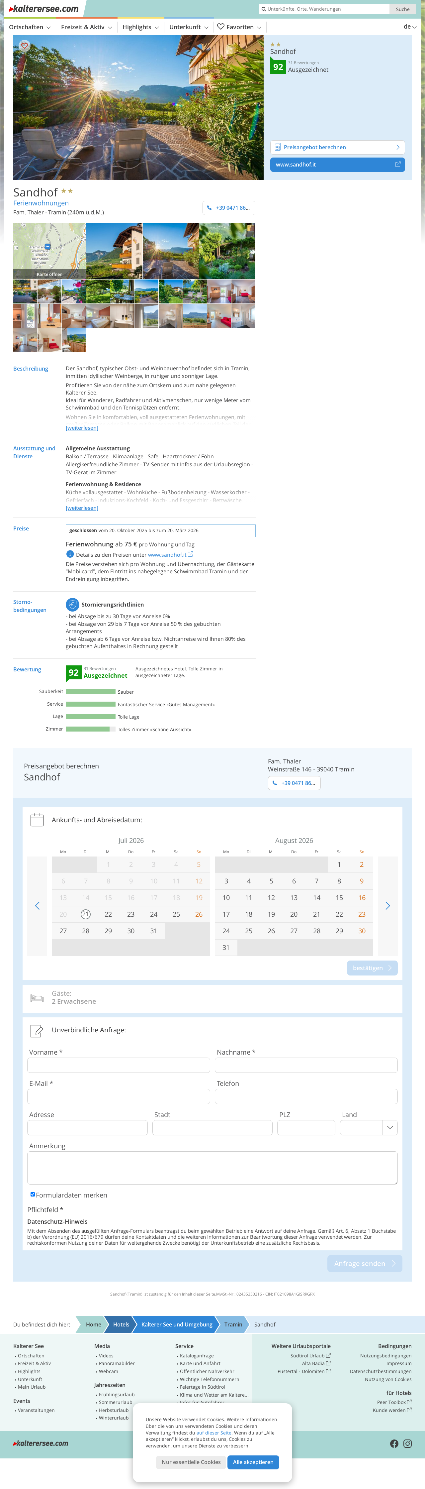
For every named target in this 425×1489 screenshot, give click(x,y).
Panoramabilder (117, 1363)
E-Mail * (41, 1083)
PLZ (284, 1114)
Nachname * (236, 1052)
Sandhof (35, 191)
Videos (106, 1355)
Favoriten (239, 27)
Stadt (162, 1114)
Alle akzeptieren (253, 1462)
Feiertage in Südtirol (202, 1387)
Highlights (141, 27)
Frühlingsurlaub (117, 1394)
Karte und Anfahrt (200, 1363)
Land (349, 1114)
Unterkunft (189, 27)
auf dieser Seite (214, 1433)
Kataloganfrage (197, 1355)
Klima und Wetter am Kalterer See (215, 1395)
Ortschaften (30, 27)
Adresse (41, 1114)
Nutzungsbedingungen (386, 1355)
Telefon (228, 1083)
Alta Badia (316, 1363)
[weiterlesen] (82, 427)
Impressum (399, 1363)
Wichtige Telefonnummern (209, 1379)
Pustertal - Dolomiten (304, 1371)
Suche (403, 9)
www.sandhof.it (340, 165)
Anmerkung (47, 1145)
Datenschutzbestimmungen (381, 1371)
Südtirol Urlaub (311, 1355)
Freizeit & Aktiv (86, 27)
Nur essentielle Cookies (191, 1462)
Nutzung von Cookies (388, 1379)
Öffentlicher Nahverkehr (207, 1371)
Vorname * (46, 1052)
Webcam (108, 1371)
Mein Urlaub (32, 1387)
